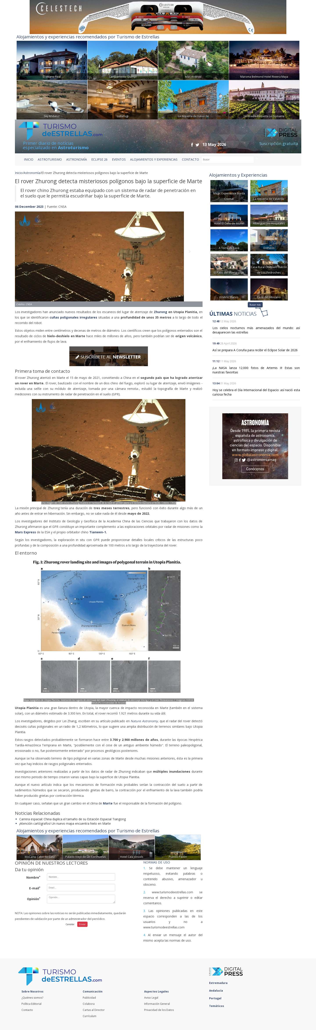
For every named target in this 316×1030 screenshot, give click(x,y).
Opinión (33, 899)
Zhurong (160, 312)
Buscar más (255, 304)
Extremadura (219, 983)
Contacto (27, 1010)
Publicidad (89, 998)
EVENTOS (119, 159)
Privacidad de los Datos (159, 1010)
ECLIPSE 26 (99, 159)
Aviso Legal (151, 998)
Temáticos (217, 1006)
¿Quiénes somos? (32, 998)
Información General (157, 1004)
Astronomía (31, 173)
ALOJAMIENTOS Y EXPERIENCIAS (154, 159)
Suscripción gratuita (278, 143)
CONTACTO (190, 159)
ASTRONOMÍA (76, 159)
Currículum (89, 1016)
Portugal (216, 998)
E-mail (34, 888)
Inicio (28, 159)
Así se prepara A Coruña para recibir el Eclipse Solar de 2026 (255, 350)
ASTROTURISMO (50, 159)
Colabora (89, 1004)
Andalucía (217, 990)
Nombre (33, 877)
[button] (29, 254)
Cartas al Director (94, 1010)
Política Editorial (31, 1004)
